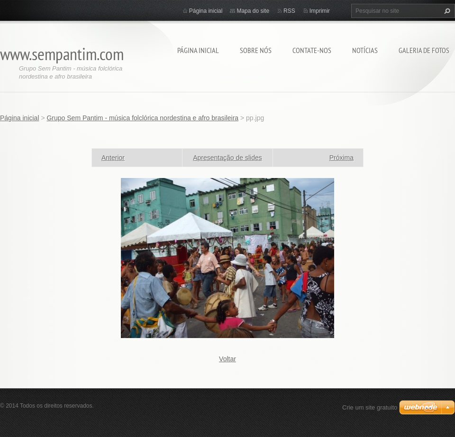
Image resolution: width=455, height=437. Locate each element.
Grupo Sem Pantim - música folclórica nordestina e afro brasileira (142, 118)
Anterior (113, 157)
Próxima (341, 157)
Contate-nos (311, 50)
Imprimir (319, 11)
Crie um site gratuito (369, 407)
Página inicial (198, 50)
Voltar (227, 359)
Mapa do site (253, 11)
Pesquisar (446, 11)
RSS (289, 11)
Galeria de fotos (424, 50)
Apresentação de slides (227, 157)
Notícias (365, 50)
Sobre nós (256, 50)
